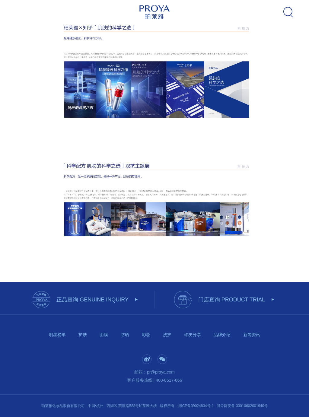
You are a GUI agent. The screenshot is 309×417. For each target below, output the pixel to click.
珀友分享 (192, 334)
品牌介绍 (222, 334)
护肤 (82, 334)
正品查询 (92, 300)
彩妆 (146, 334)
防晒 (125, 334)
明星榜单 (57, 334)
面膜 (104, 334)
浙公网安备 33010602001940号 (242, 406)
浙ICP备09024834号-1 (195, 406)
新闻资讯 (251, 334)
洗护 (167, 334)
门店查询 (231, 300)
